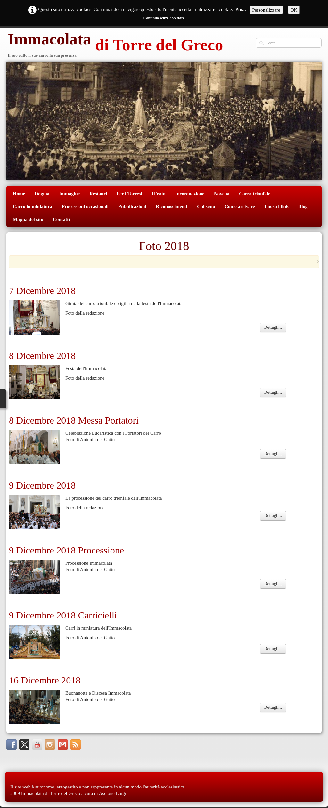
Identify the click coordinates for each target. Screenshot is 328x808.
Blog (303, 206)
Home (19, 193)
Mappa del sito (28, 219)
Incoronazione (189, 193)
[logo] (114, 46)
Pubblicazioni (132, 206)
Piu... (240, 9)
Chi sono (206, 206)
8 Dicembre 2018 (42, 355)
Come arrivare (240, 206)
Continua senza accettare (164, 18)
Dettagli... (273, 327)
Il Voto (159, 193)
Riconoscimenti (171, 206)
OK (294, 9)
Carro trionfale (254, 193)
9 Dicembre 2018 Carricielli (63, 615)
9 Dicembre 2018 (43, 485)
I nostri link (276, 206)
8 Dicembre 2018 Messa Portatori (74, 420)
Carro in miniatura (32, 206)
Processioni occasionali (85, 206)
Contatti (61, 219)
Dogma (42, 193)
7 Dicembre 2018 (42, 290)
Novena (221, 193)
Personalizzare (266, 9)
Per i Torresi (129, 193)
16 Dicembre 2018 (44, 680)
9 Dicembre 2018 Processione (66, 550)
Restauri (98, 193)
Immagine (69, 193)
